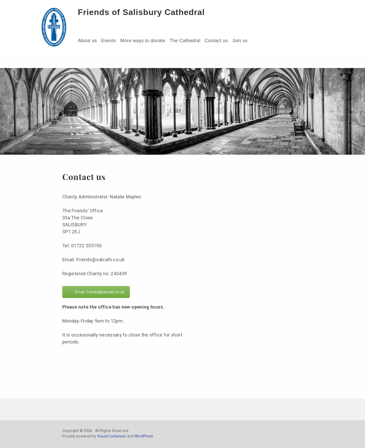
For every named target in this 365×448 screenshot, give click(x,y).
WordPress (143, 436)
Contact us (216, 40)
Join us (240, 40)
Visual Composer (111, 436)
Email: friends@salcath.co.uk (99, 292)
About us (87, 40)
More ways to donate (142, 40)
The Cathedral (185, 40)
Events (108, 40)
